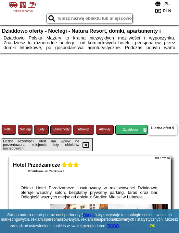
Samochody (61, 129)
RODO (113, 226)
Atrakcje (83, 129)
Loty (41, 129)
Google (89, 215)
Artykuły (105, 129)
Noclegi (25, 129)
